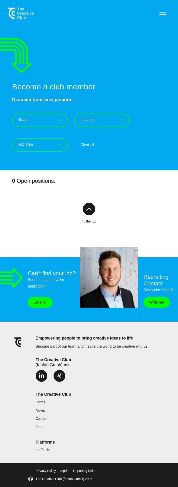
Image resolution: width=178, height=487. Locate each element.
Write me (156, 302)
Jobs (40, 427)
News (40, 410)
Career (41, 419)
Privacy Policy (46, 471)
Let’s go (40, 302)
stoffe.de (43, 450)
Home (41, 402)
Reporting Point (84, 471)
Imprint (65, 471)
